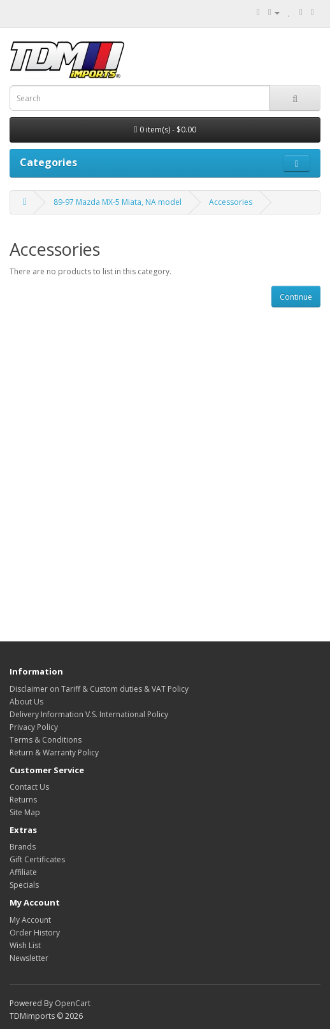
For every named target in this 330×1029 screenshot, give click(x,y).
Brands (23, 846)
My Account (30, 919)
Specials (24, 884)
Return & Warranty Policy (54, 752)
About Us (26, 701)
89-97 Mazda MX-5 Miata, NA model (118, 202)
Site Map (25, 812)
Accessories (230, 202)
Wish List (25, 945)
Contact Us (29, 786)
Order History (35, 932)
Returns (23, 799)
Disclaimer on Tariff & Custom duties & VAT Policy (99, 688)
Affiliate (23, 872)
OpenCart (72, 1003)
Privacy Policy (34, 727)
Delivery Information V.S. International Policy (89, 714)
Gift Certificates (37, 859)
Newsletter (29, 958)
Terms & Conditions (46, 739)
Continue (296, 296)
